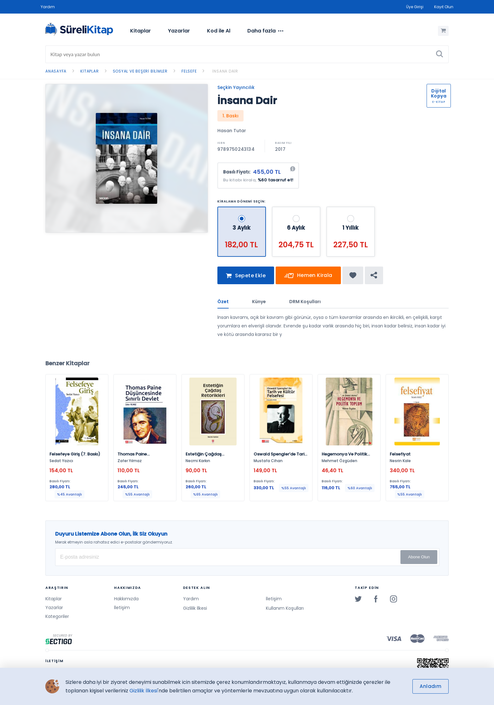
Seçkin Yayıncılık (236, 87)
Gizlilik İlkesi (195, 608)
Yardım (48, 6)
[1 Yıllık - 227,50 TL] (350, 209)
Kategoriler (57, 616)
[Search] (247, 54)
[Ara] (439, 54)
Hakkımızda (126, 599)
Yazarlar (179, 30)
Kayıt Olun (443, 6)
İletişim (122, 607)
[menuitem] (140, 31)
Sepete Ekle (246, 276)
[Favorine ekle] (353, 275)
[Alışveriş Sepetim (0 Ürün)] (443, 31)
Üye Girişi (414, 6)
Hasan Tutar (231, 130)
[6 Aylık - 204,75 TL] (297, 209)
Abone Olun (419, 557)
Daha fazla (265, 31)
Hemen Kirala (308, 276)
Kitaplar (140, 30)
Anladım (430, 686)
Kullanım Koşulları (285, 608)
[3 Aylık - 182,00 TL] (242, 209)
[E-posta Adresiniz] (247, 557)
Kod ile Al (218, 30)
